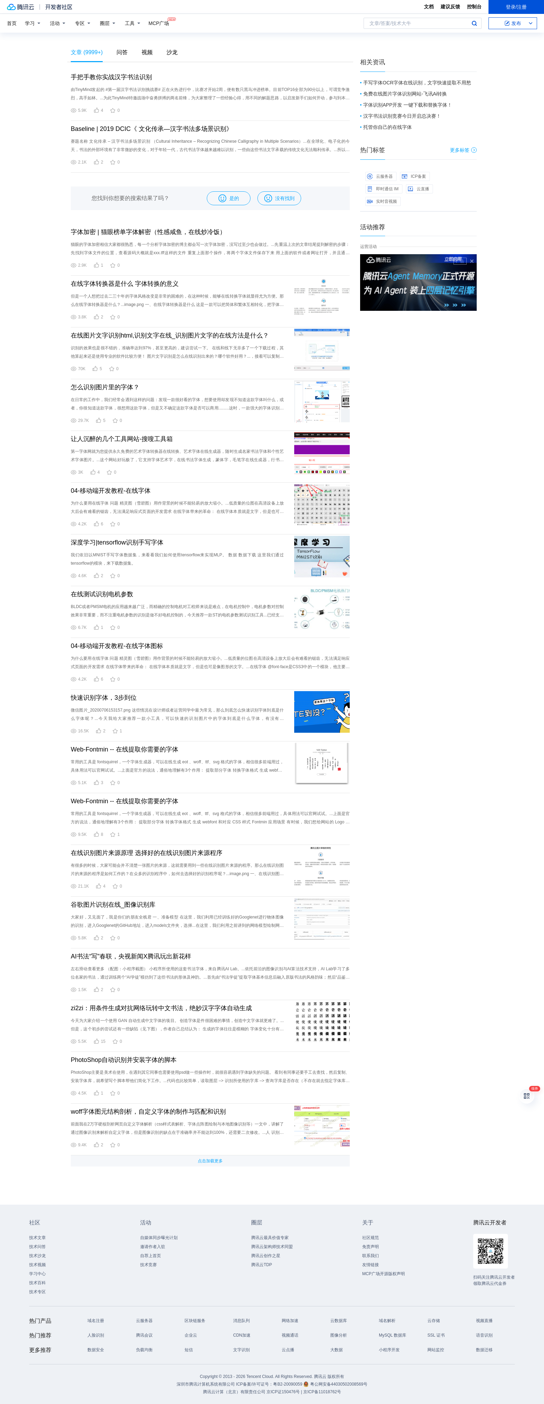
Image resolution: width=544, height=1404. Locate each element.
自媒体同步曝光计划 (159, 1237)
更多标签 (463, 150)
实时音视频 (382, 201)
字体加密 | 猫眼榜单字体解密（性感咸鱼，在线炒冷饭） (148, 232)
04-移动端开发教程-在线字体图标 (117, 645)
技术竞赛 (148, 1264)
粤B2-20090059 (288, 1384)
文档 (429, 6)
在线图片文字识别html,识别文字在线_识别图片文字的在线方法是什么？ (170, 335)
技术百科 (37, 1282)
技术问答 (37, 1246)
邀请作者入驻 (152, 1246)
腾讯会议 (144, 1335)
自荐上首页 (150, 1255)
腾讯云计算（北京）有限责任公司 (234, 1391)
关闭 (471, 261)
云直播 (418, 189)
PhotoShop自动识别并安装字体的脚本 (124, 1059)
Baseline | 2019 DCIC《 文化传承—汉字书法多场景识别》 (151, 128)
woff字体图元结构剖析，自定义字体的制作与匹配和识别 (148, 1111)
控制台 (474, 6)
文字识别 (241, 1349)
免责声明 (370, 1246)
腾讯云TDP (261, 1264)
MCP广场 (158, 22)
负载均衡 (144, 1349)
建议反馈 (450, 6)
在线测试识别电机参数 (102, 594)
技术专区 (37, 1291)
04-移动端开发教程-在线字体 (111, 490)
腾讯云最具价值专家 (270, 1237)
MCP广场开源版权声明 (383, 1273)
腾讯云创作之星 (265, 1255)
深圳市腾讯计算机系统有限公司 (206, 1384)
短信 (189, 1349)
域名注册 (95, 1320)
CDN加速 (241, 1335)
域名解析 (387, 1320)
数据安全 (95, 1349)
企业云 (191, 1335)
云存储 (433, 1320)
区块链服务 (195, 1320)
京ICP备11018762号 (322, 1391)
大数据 (336, 1349)
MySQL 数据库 (392, 1335)
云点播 (288, 1349)
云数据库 (338, 1320)
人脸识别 (95, 1335)
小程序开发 (389, 1349)
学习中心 (37, 1273)
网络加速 (290, 1320)
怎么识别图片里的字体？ (105, 387)
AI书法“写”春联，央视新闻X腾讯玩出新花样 (131, 956)
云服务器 (380, 176)
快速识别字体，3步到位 (104, 697)
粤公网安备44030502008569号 (338, 1384)
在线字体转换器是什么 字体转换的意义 (125, 283)
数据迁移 (484, 1349)
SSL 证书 (436, 1335)
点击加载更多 (210, 1160)
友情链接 (370, 1264)
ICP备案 (414, 176)
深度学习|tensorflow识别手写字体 (117, 542)
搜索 (474, 23)
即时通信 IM (383, 189)
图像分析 (338, 1335)
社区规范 (370, 1237)
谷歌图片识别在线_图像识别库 (113, 904)
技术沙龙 (37, 1255)
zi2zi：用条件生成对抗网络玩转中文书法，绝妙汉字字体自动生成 (161, 1008)
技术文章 (37, 1237)
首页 (12, 23)
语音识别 (484, 1335)
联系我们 (370, 1255)
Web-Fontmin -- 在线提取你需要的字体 (124, 749)
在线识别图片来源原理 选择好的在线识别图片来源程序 (146, 852)
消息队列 (241, 1320)
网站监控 (435, 1349)
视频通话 (290, 1335)
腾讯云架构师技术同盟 (272, 1246)
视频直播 (484, 1320)
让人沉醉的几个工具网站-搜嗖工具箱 (122, 438)
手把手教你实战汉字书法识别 (111, 77)
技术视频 (37, 1264)
